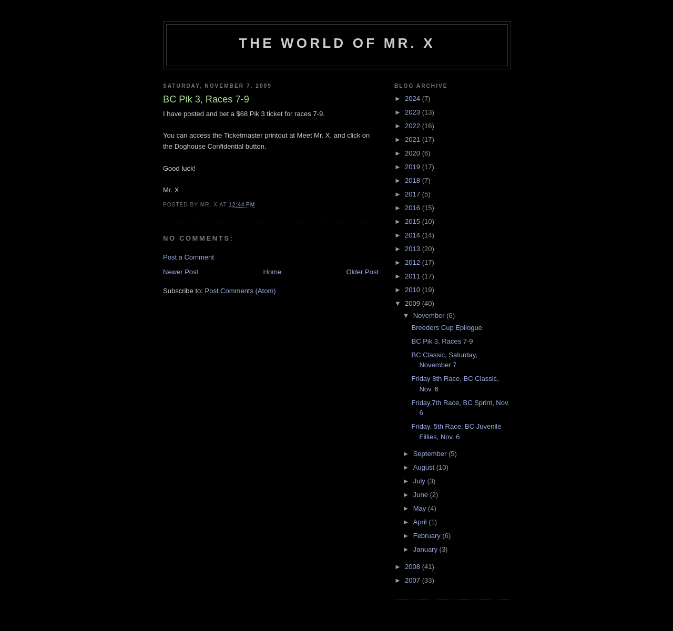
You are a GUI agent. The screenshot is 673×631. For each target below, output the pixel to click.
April (421, 522)
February (428, 536)
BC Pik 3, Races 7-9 (442, 341)
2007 (413, 580)
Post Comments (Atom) (240, 291)
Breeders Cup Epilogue (446, 328)
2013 (413, 249)
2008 (413, 567)
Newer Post (180, 272)
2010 (413, 290)
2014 (413, 235)
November (430, 315)
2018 (413, 180)
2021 (413, 139)
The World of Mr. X (337, 43)
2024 (413, 98)
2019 (413, 167)
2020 (413, 153)
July (420, 481)
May (420, 508)
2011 (413, 276)
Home (272, 272)
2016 (413, 208)
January (426, 549)
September (430, 454)
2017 (413, 194)
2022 (413, 126)
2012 (413, 262)
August (424, 467)
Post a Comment (188, 257)
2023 (413, 112)
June (421, 495)
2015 (413, 221)
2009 (413, 303)
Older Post (362, 272)
